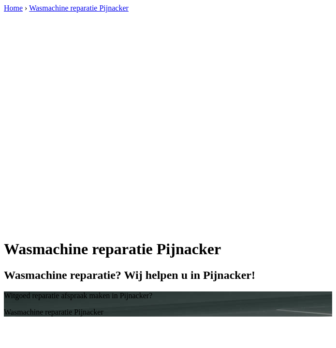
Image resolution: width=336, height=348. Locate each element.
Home (13, 8)
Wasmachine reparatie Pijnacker (79, 8)
